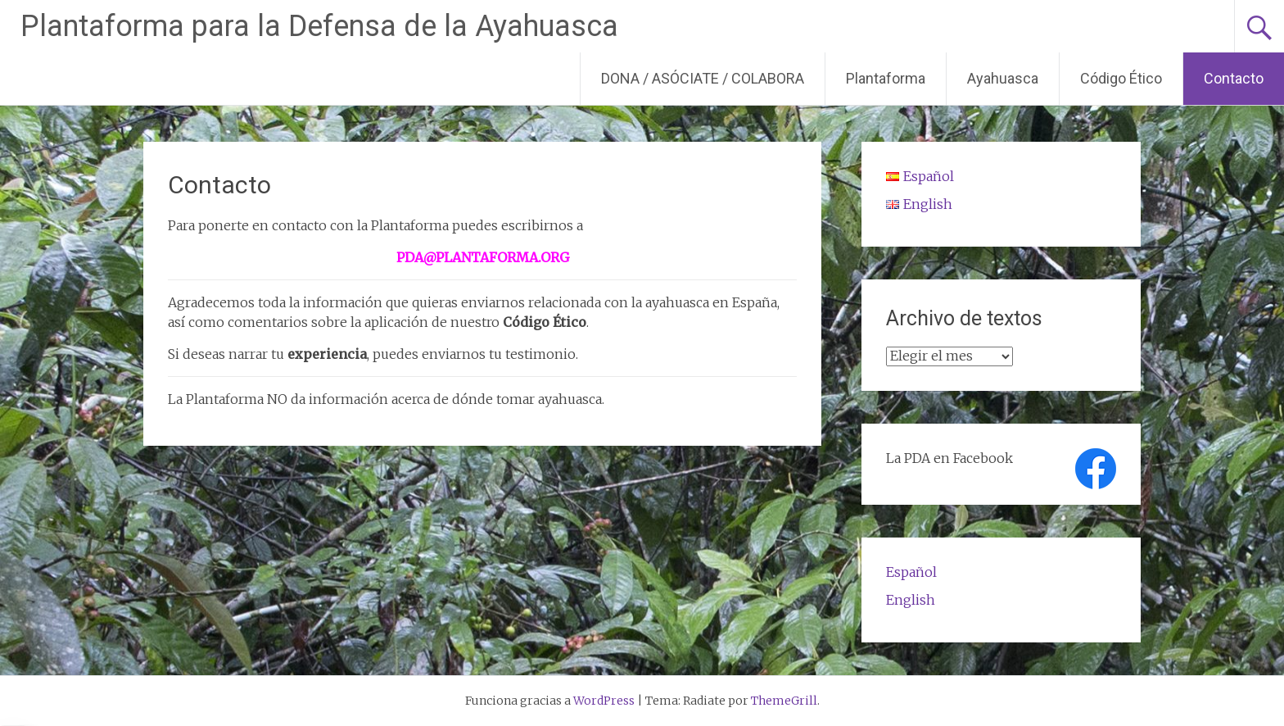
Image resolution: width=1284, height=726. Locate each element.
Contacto (1234, 78)
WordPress (604, 700)
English (910, 600)
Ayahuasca (1002, 78)
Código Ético (1121, 78)
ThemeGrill (784, 700)
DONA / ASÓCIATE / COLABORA (702, 78)
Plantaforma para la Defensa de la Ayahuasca (319, 26)
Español (911, 572)
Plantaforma (885, 78)
